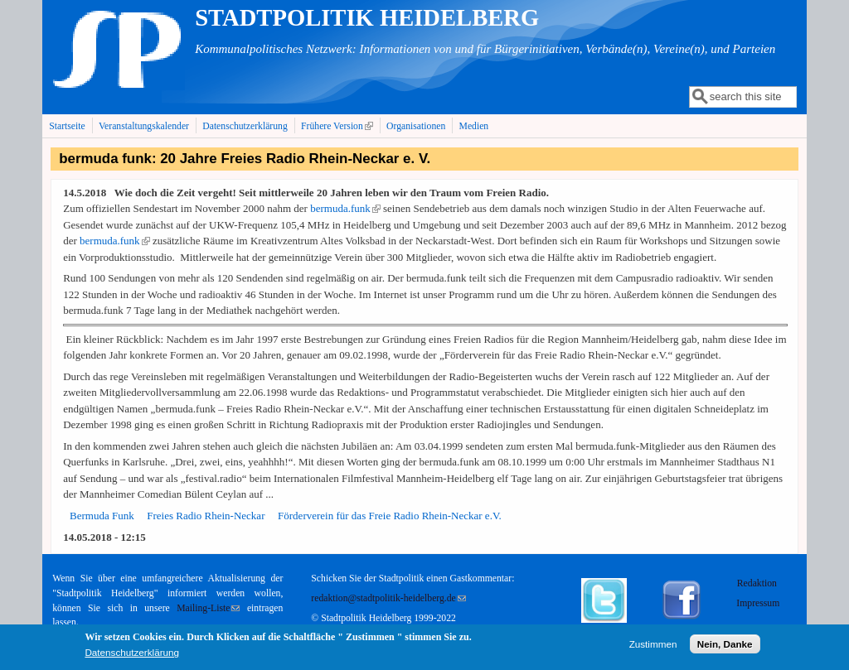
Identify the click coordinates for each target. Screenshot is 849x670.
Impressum (757, 603)
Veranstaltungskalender (144, 126)
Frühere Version (338, 126)
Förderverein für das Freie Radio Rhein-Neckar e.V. (390, 515)
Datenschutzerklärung (245, 126)
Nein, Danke (725, 644)
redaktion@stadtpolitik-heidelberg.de (388, 598)
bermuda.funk (345, 208)
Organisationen (415, 126)
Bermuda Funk (102, 515)
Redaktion (758, 583)
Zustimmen (653, 644)
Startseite (67, 126)
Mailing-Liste (208, 608)
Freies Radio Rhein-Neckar (205, 515)
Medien (474, 126)
